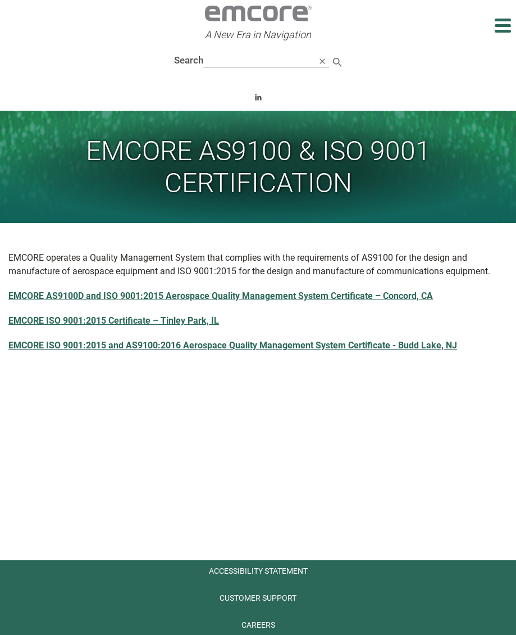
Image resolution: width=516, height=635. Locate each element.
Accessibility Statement (258, 570)
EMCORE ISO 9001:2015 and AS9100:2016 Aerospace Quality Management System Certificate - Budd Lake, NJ (232, 345)
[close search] (322, 60)
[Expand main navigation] (502, 25)
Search (188, 60)
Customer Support (258, 597)
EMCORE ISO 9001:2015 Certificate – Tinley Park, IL (113, 320)
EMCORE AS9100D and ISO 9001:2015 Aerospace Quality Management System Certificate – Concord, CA (220, 296)
